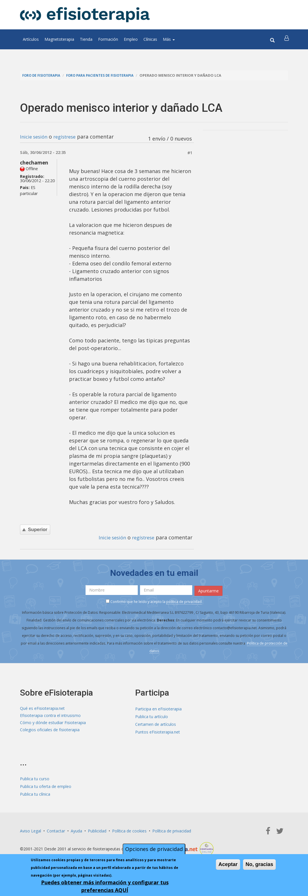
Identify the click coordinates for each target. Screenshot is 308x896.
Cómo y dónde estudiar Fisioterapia (53, 723)
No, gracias (259, 864)
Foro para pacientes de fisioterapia (106, 75)
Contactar (56, 830)
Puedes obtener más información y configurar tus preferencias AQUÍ (105, 886)
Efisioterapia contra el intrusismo (50, 715)
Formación (108, 39)
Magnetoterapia (59, 39)
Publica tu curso (34, 778)
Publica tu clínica (35, 793)
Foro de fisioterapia (43, 75)
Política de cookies (129, 830)
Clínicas (150, 39)
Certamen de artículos (155, 723)
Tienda (86, 39)
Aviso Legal (30, 830)
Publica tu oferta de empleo (45, 785)
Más (169, 39)
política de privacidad (184, 600)
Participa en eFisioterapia (158, 708)
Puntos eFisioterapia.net (157, 731)
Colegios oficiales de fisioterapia (50, 731)
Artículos (31, 39)
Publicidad (97, 830)
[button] (287, 39)
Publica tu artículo (151, 715)
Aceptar (228, 864)
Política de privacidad (171, 830)
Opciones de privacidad (154, 849)
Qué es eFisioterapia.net (42, 708)
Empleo (131, 39)
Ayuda (76, 830)
